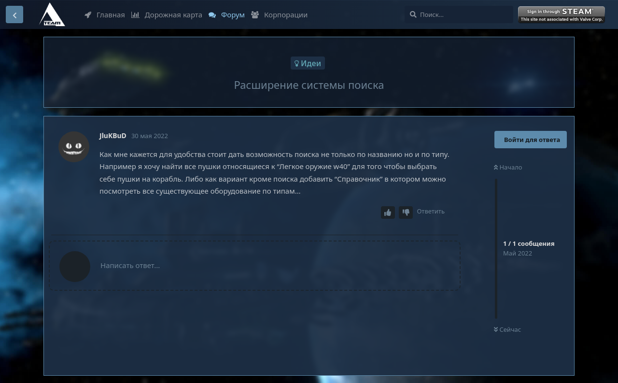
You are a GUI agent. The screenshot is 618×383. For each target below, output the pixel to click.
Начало (508, 167)
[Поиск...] (459, 14)
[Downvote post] (406, 212)
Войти (562, 15)
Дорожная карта (166, 14)
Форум (227, 14)
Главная (104, 14)
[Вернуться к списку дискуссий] (14, 14)
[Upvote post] (388, 212)
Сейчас (507, 329)
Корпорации (279, 14)
